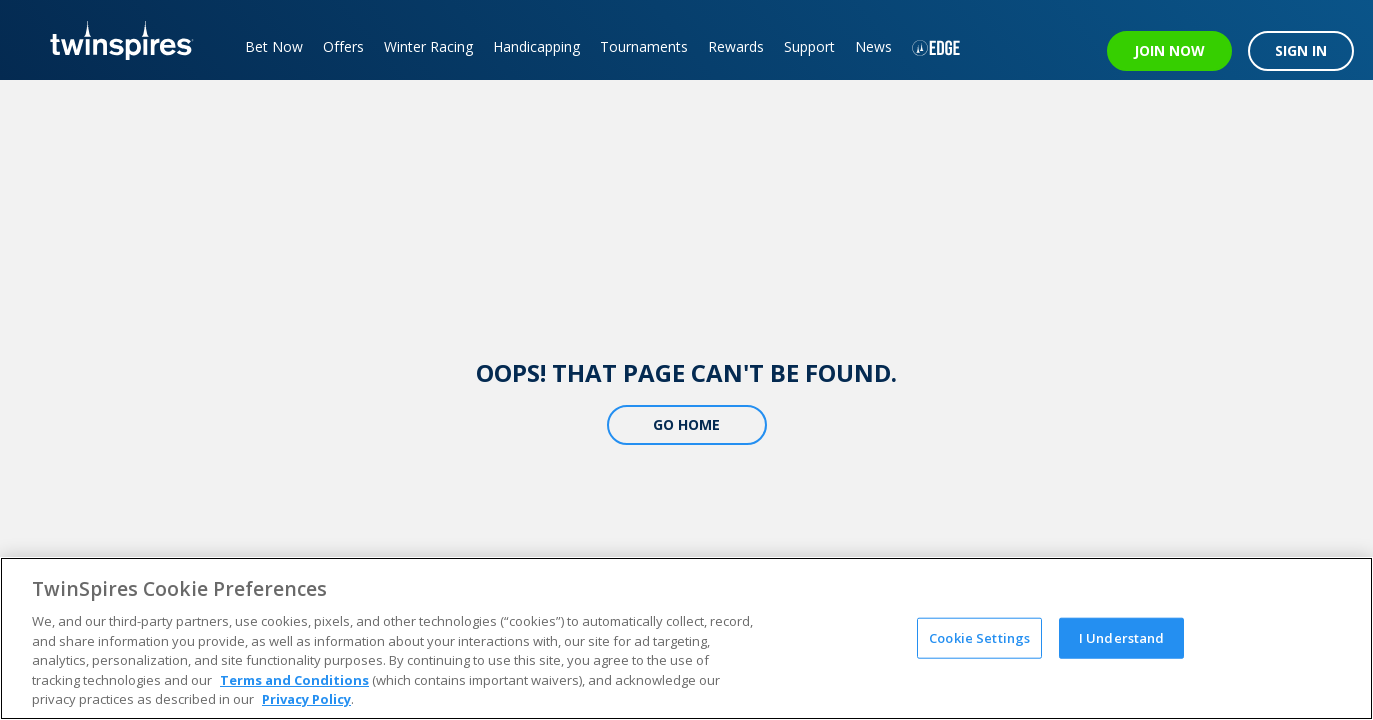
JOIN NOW (1169, 50)
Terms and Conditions (294, 680)
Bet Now (274, 46)
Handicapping (536, 46)
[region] (686, 638)
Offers (343, 46)
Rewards (736, 46)
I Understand (1122, 637)
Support (809, 46)
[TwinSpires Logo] (114, 40)
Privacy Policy (306, 699)
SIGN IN (1301, 50)
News (873, 46)
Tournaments (644, 46)
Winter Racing (428, 46)
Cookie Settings (979, 637)
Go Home (686, 424)
